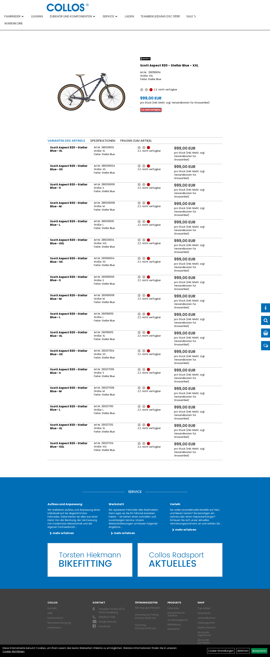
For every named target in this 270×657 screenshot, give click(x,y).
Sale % (191, 16)
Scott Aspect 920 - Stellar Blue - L (68, 223)
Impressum (54, 627)
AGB (50, 613)
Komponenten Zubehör (176, 614)
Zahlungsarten (206, 622)
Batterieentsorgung (59, 622)
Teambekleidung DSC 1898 (160, 16)
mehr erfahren (63, 533)
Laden (129, 16)
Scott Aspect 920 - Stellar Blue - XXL (169, 65)
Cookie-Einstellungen (221, 651)
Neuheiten (174, 629)
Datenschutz (55, 618)
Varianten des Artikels (66, 140)
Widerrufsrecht (207, 627)
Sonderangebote (178, 620)
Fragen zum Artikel (136, 140)
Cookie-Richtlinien (13, 651)
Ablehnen (243, 651)
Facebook (104, 626)
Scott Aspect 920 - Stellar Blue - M (68, 204)
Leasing (37, 16)
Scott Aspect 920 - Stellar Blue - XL (68, 149)
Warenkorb (13, 23)
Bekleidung (174, 624)
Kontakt (52, 608)
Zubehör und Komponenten (72, 16)
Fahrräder (14, 16)
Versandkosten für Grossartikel (190, 102)
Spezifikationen (102, 140)
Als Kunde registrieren (204, 634)
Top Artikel (204, 608)
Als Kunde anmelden (204, 641)
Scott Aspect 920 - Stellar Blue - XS (68, 167)
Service (110, 16)
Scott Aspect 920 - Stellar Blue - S (68, 186)
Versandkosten (206, 618)
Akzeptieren (259, 651)
